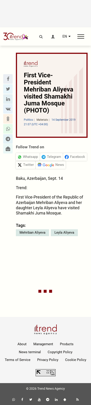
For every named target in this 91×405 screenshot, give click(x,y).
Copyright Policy (60, 352)
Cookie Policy (75, 360)
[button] (8, 79)
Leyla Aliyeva (64, 232)
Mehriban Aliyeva (32, 232)
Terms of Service (17, 360)
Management (43, 344)
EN (64, 36)
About (22, 344)
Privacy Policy (47, 360)
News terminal (30, 352)
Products (67, 344)
